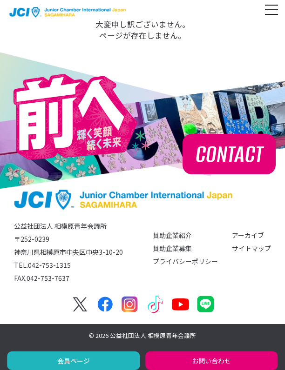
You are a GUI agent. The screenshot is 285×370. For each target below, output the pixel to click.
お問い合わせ (211, 360)
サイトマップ (251, 248)
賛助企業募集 (172, 248)
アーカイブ (248, 235)
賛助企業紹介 (172, 235)
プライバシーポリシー (185, 261)
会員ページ (73, 360)
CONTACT (229, 154)
